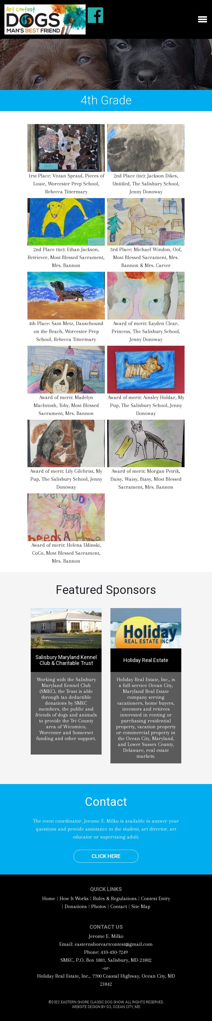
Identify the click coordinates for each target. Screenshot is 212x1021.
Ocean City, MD (126, 1007)
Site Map (140, 906)
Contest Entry (155, 898)
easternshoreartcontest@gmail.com (114, 944)
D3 (109, 1007)
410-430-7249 (114, 952)
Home (48, 898)
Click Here (106, 856)
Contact (118, 906)
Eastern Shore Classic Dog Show (92, 1002)
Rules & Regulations (115, 898)
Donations (76, 906)
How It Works (74, 898)
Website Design (86, 1007)
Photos (98, 906)
